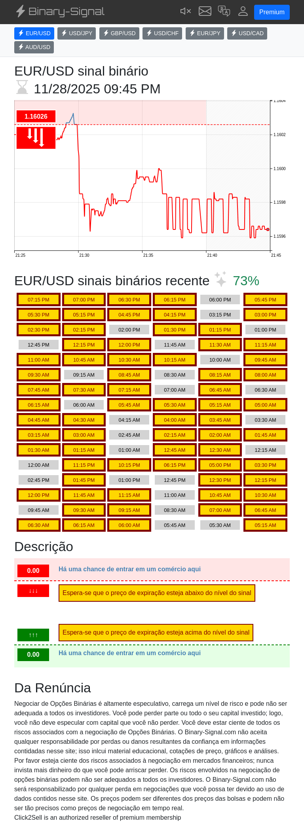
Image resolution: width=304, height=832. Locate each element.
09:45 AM (265, 360)
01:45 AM (265, 435)
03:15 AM (38, 435)
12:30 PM (220, 480)
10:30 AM (129, 360)
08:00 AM (265, 375)
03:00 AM (84, 435)
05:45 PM (265, 300)
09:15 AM (84, 375)
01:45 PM (84, 480)
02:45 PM (38, 480)
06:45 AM (220, 390)
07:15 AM (129, 390)
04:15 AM (129, 420)
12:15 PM (84, 345)
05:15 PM (84, 315)
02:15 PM (84, 330)
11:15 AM (265, 345)
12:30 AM (220, 450)
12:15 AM (265, 450)
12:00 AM (38, 465)
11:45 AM (174, 345)
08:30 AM (174, 375)
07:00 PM (84, 300)
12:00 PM (129, 345)
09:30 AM (38, 375)
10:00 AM (220, 360)
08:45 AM (129, 375)
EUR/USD (34, 33)
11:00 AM (38, 360)
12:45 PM (38, 345)
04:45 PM (129, 315)
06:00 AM (84, 405)
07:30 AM (84, 390)
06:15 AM (38, 405)
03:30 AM (265, 420)
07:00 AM (174, 390)
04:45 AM (38, 420)
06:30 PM (129, 300)
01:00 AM (129, 450)
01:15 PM (220, 330)
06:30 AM (265, 390)
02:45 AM (129, 435)
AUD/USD (34, 47)
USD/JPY (76, 33)
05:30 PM (38, 315)
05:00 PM (220, 465)
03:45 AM (220, 420)
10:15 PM (129, 465)
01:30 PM (175, 330)
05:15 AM (220, 405)
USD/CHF (162, 33)
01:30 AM (38, 450)
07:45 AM (38, 390)
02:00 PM (129, 330)
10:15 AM (174, 360)
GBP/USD (119, 33)
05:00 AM (265, 405)
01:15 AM (84, 450)
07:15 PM (38, 300)
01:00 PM (265, 330)
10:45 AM (84, 360)
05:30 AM (174, 405)
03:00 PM (265, 315)
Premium (272, 12)
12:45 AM (174, 450)
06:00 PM (220, 300)
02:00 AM (220, 435)
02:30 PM (38, 330)
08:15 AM (220, 375)
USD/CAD (247, 33)
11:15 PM (84, 465)
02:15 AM (174, 435)
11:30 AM (220, 345)
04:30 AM (84, 420)
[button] (224, 12)
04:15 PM (175, 315)
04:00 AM (174, 420)
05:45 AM (129, 405)
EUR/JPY (204, 33)
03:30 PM (265, 465)
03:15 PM (220, 315)
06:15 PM (175, 300)
